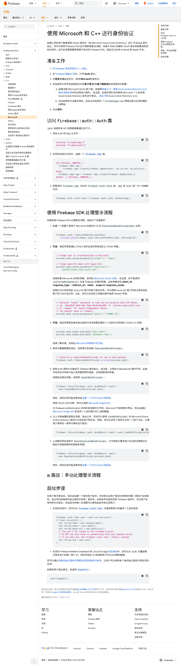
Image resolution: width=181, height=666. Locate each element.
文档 (6, 12)
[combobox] (87, 3)
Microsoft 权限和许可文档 (89, 343)
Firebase (50, 26)
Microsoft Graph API (99, 403)
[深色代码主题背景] (142, 139)
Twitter (91, 623)
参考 (43, 619)
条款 (43, 660)
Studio (150, 3)
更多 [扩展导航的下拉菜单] (58, 3)
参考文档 (72, 17)
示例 (83, 17)
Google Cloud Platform (122, 648)
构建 (31, 3)
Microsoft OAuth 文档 (105, 278)
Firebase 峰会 (94, 619)
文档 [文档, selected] (44, 3)
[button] (17, 43)
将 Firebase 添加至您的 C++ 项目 (69, 68)
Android (77, 648)
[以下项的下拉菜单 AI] (35, 17)
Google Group (140, 623)
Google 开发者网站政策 (61, 592)
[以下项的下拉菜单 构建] (36, 3)
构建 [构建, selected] (43, 17)
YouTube (91, 628)
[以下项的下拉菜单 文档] (49, 3)
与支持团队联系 (141, 614)
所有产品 (142, 648)
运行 (56, 17)
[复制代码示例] (147, 139)
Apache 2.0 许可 (130, 589)
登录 (174, 3)
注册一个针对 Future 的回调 (96, 398)
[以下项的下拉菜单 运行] (61, 17)
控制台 (64, 74)
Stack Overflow (141, 619)
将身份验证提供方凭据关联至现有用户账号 (79, 560)
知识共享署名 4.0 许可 (85, 589)
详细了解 (103, 96)
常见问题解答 (140, 632)
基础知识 (16, 17)
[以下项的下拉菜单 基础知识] (23, 17)
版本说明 (138, 628)
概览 (5, 17)
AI (31, 17)
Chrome (90, 648)
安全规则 (112, 551)
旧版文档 (138, 637)
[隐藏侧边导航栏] (34, 661)
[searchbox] (19, 26)
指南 (43, 614)
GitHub (44, 632)
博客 (137, 3)
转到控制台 (163, 3)
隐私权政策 (53, 660)
